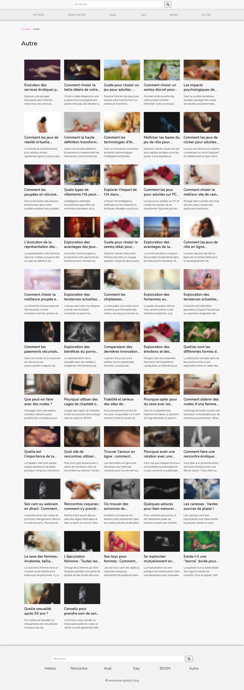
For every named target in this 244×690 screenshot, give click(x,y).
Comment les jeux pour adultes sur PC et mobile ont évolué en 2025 (160, 196)
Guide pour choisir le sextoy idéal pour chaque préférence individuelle (121, 249)
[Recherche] (118, 4)
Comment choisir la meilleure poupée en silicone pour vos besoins (41, 301)
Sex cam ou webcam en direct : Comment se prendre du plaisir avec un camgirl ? (41, 511)
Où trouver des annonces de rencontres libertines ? (121, 511)
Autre (206, 15)
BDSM (174, 15)
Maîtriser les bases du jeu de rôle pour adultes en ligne (162, 142)
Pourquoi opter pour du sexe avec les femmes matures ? (160, 404)
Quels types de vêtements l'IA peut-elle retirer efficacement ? (80, 196)
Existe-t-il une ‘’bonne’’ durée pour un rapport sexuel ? (200, 561)
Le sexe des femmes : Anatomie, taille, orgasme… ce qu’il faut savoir (41, 563)
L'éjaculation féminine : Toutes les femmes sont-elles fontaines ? (80, 563)
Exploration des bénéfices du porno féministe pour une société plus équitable (82, 353)
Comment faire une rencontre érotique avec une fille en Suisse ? (199, 458)
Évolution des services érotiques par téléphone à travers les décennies (42, 92)
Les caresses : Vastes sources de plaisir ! (201, 506)
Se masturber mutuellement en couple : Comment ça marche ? (161, 563)
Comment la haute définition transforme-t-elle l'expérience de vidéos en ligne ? (82, 144)
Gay (143, 15)
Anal (113, 15)
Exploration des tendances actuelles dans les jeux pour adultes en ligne (80, 301)
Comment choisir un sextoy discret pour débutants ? (160, 90)
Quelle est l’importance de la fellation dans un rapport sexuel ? (39, 458)
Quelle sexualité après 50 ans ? (37, 611)
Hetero (39, 15)
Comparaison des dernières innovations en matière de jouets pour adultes (121, 353)
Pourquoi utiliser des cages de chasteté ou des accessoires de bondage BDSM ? (81, 406)
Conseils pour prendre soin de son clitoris (80, 613)
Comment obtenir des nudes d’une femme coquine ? (201, 404)
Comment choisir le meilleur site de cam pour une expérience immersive (200, 196)
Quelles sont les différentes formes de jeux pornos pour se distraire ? (201, 353)
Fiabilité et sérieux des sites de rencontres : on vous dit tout (120, 406)
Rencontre (77, 15)
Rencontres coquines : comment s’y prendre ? (82, 509)
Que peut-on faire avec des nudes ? (38, 401)
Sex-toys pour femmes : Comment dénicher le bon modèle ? (119, 563)
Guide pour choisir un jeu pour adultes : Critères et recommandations (121, 92)
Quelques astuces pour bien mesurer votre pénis (159, 509)
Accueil (25, 29)
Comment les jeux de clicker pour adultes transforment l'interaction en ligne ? (202, 144)
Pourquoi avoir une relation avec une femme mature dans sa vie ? (160, 458)
